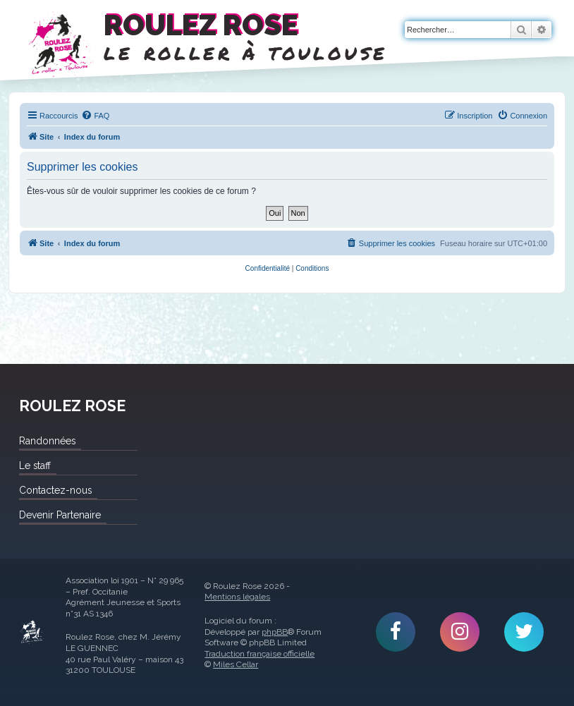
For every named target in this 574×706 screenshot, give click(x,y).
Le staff (35, 465)
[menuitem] (95, 115)
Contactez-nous (55, 490)
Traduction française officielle (259, 654)
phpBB (275, 632)
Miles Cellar (235, 664)
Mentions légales (237, 597)
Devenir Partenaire (60, 515)
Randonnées (47, 440)
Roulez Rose (31, 632)
